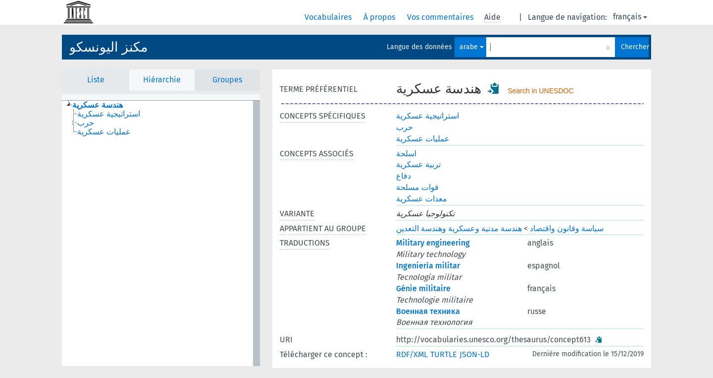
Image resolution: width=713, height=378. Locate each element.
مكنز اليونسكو (108, 47)
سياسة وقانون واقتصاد (567, 228)
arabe (471, 47)
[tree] (161, 233)
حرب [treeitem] (85, 123)
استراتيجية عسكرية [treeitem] (108, 114)
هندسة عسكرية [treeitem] (97, 105)
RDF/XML (412, 354)
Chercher (635, 47)
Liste (95, 79)
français (630, 16)
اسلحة (406, 153)
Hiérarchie (162, 79)
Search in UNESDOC (540, 91)
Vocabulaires (329, 17)
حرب (404, 127)
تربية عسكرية (418, 164)
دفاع (403, 176)
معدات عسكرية (421, 198)
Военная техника (428, 311)
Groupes (227, 79)
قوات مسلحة (417, 187)
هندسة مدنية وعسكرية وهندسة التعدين (459, 228)
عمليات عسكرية (423, 138)
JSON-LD (474, 354)
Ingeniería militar (428, 265)
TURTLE (443, 354)
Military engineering (433, 243)
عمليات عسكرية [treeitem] (104, 131)
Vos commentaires (441, 17)
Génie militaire (423, 288)
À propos (380, 17)
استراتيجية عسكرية (427, 116)
